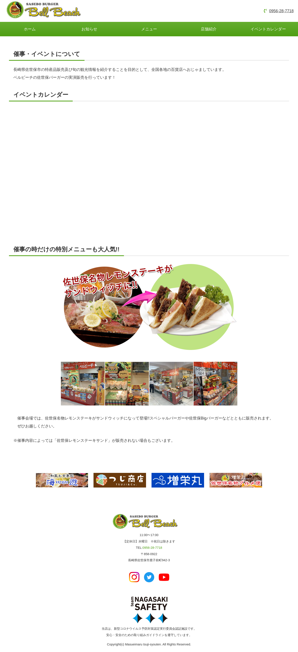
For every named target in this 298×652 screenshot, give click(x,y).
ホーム (30, 29)
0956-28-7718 (281, 11)
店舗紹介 (209, 29)
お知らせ (89, 29)
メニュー (149, 29)
